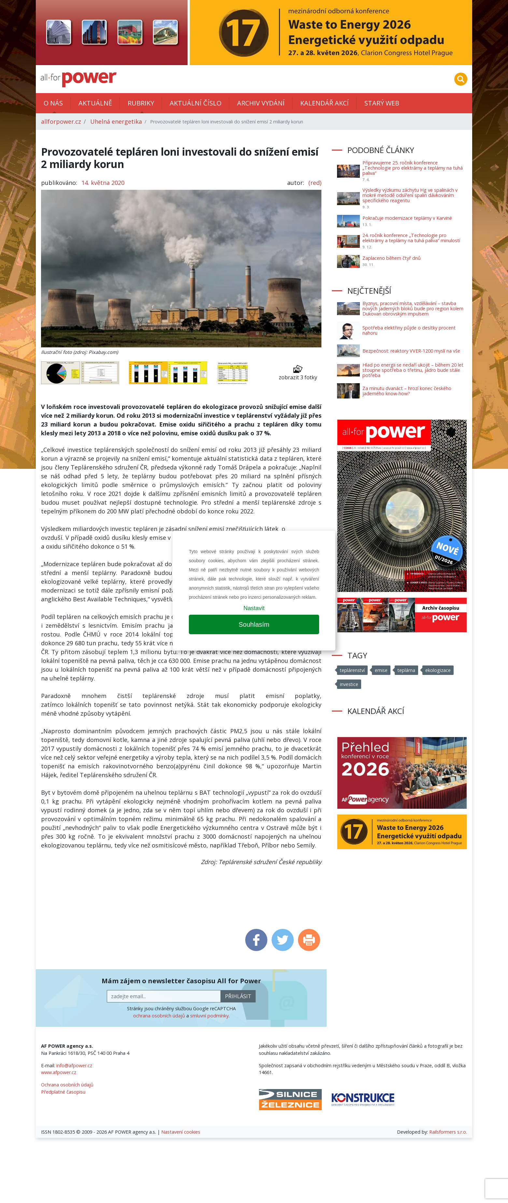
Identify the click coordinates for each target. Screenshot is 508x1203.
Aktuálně (95, 103)
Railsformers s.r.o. (448, 1132)
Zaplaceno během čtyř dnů (391, 258)
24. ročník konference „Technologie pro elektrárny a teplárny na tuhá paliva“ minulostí (411, 238)
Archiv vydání (261, 103)
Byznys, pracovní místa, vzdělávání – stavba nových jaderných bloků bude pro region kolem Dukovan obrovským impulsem (412, 308)
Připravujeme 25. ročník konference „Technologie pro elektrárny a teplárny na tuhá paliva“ (412, 168)
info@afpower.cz (74, 1065)
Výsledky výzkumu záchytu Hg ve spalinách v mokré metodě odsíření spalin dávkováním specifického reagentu (410, 195)
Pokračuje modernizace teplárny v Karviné (407, 218)
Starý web (381, 103)
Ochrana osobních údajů (67, 1085)
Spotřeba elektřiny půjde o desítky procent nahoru (409, 330)
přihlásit (238, 996)
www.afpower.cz (58, 1072)
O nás (53, 103)
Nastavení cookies (180, 1132)
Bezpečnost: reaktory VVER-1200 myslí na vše (411, 351)
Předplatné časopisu (63, 1092)
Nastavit (253, 608)
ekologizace (439, 670)
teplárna (407, 670)
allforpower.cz (61, 121)
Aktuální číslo (195, 103)
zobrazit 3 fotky (298, 372)
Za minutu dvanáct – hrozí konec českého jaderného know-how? (406, 391)
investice (349, 684)
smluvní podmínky (209, 1016)
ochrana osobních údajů (159, 1016)
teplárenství (352, 670)
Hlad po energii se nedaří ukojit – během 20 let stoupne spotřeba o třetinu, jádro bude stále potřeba (412, 370)
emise (381, 670)
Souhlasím (254, 624)
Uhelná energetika (116, 121)
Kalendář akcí (324, 103)
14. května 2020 (102, 183)
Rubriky (141, 103)
